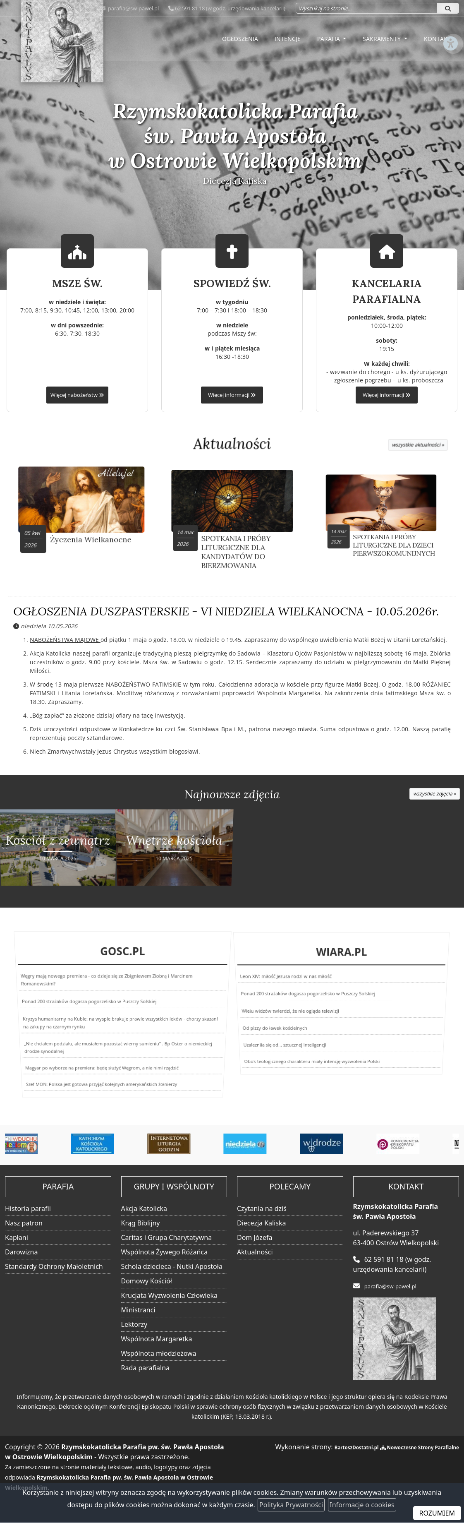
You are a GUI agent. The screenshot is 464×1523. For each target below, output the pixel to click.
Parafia (329, 39)
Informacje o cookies (362, 1504)
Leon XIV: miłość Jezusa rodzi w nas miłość (292, 988)
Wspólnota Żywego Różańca (164, 1253)
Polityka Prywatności (291, 1504)
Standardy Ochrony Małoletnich (54, 1267)
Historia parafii (28, 1209)
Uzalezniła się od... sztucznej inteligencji (271, 1041)
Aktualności (232, 444)
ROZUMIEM (437, 1513)
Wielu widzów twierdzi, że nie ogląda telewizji (288, 1010)
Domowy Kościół (146, 1282)
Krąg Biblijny (140, 1224)
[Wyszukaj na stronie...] (366, 8)
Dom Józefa (254, 1238)
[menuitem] (240, 39)
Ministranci (138, 1311)
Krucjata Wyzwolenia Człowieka (169, 1296)
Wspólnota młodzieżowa (158, 1354)
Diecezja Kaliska (261, 1224)
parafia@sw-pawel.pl (133, 8)
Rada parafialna (145, 1369)
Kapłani (16, 1238)
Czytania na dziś (262, 1209)
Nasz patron (24, 1224)
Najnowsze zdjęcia (232, 797)
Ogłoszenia (240, 39)
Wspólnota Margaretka (156, 1340)
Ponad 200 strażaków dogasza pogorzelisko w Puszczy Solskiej (91, 1008)
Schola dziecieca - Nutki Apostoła (171, 1267)
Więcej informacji (232, 395)
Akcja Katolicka (144, 1209)
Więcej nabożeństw (77, 395)
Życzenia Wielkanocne (86, 530)
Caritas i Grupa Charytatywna (166, 1238)
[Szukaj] (448, 8)
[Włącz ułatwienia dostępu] (450, 72)
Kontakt (437, 39)
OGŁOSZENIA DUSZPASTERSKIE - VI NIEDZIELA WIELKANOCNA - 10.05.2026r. (226, 614)
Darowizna (21, 1253)
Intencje (288, 39)
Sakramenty (382, 39)
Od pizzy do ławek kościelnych (266, 1024)
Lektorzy (134, 1325)
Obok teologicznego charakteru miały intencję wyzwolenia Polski (301, 1060)
